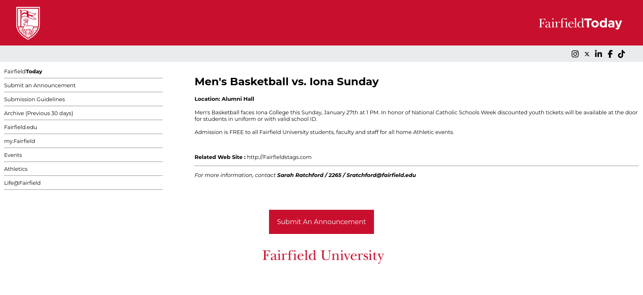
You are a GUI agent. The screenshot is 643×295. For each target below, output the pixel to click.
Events (13, 155)
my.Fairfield (19, 141)
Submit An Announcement (321, 222)
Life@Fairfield (22, 182)
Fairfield (23, 71)
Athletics (15, 169)
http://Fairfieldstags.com (279, 157)
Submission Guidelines (34, 99)
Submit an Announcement (40, 85)
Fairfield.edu (20, 127)
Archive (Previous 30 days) (38, 113)
